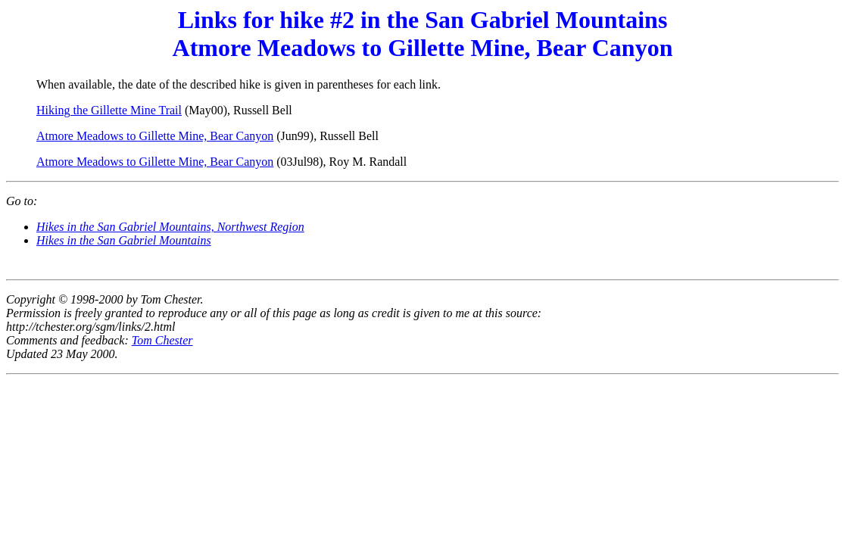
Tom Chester (162, 340)
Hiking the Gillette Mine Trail (109, 110)
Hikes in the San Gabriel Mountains (123, 240)
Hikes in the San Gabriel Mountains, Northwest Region (170, 226)
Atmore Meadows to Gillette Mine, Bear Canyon (154, 135)
